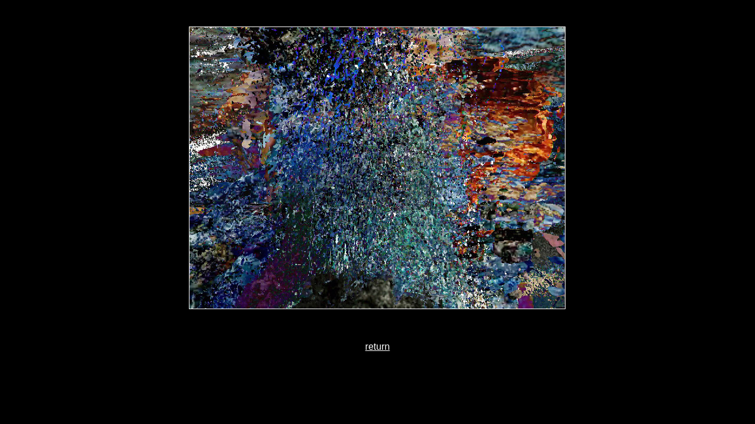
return (377, 347)
